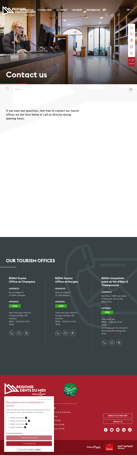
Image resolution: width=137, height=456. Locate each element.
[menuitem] (44, 12)
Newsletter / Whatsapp (118, 417)
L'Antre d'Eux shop (114, 334)
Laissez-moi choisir (29, 438)
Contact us (118, 423)
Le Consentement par (29, 449)
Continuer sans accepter (44, 399)
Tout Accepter (29, 443)
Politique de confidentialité (14, 433)
